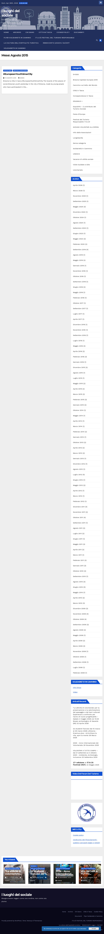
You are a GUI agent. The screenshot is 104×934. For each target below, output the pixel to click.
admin (21, 78)
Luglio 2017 (77, 314)
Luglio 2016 (77, 341)
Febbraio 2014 (78, 432)
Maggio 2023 (78, 239)
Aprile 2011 (77, 550)
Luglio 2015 (77, 378)
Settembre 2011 (79, 523)
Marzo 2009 (78, 646)
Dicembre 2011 (79, 507)
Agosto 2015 (78, 373)
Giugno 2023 (78, 233)
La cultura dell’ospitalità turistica (21, 43)
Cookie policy (78, 835)
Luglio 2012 (77, 475)
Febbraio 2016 (78, 357)
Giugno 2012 (78, 480)
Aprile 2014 (77, 421)
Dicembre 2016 (79, 325)
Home (6, 32)
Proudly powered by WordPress (12, 920)
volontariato (78, 170)
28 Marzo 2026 (38, 877)
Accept (94, 928)
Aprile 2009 (77, 641)
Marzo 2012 (77, 496)
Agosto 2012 (78, 469)
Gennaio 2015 (78, 405)
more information (81, 928)
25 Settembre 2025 (90, 877)
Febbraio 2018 (78, 298)
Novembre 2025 (79, 196)
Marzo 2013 (77, 453)
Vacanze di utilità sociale (83, 159)
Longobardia (78, 138)
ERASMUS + (78, 101)
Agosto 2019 (78, 255)
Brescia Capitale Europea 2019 (85, 80)
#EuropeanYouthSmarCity (17, 74)
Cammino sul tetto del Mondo (85, 85)
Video (75, 692)
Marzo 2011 (77, 555)
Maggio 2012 (78, 485)
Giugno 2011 (77, 539)
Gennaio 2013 (78, 458)
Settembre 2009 (79, 625)
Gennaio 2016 (78, 362)
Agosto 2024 (78, 223)
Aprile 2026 (77, 185)
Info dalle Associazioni (20, 70)
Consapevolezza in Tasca (83, 96)
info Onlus (77, 688)
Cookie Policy (63, 32)
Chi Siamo (29, 32)
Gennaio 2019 (78, 266)
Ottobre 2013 (78, 442)
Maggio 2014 (78, 416)
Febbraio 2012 (78, 501)
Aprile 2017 (77, 319)
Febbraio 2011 (78, 560)
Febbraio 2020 (79, 244)
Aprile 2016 (77, 351)
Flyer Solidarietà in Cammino (17, 38)
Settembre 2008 (79, 662)
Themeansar (38, 920)
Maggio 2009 (78, 635)
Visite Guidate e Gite (81, 165)
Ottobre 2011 (78, 517)
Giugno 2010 (78, 587)
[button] (97, 40)
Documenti (79, 32)
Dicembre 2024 (79, 212)
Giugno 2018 (78, 287)
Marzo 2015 (77, 394)
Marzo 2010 (77, 603)
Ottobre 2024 (78, 217)
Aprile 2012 (77, 491)
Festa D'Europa (79, 114)
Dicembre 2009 (79, 608)
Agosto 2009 (78, 630)
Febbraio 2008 (79, 673)
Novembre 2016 (79, 330)
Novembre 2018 (79, 271)
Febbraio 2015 (78, 400)
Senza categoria (79, 143)
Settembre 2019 (79, 250)
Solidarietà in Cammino (14, 48)
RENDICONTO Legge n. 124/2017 (56, 43)
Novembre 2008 (79, 651)
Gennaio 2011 (78, 566)
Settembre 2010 (79, 576)
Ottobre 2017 (78, 303)
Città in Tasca (45, 32)
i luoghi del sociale (17, 895)
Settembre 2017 (79, 308)
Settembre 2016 (79, 335)
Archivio (17, 32)
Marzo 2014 (77, 426)
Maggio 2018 (78, 292)
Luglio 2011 (77, 533)
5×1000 (76, 74)
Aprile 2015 (77, 389)
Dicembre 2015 (79, 367)
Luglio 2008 (77, 667)
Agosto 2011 (77, 528)
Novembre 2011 (79, 512)
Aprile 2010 (77, 598)
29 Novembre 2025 (64, 877)
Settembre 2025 (79, 201)
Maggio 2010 (78, 592)
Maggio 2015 (78, 383)
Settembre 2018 (79, 282)
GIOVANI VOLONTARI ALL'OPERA (86, 127)
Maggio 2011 (77, 544)
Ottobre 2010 (78, 571)
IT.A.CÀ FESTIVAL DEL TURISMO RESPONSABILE (54, 38)
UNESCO (76, 154)
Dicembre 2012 (79, 464)
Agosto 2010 (78, 582)
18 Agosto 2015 (11, 78)
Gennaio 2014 (78, 437)
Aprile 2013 (77, 448)
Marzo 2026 (77, 191)
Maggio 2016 (78, 346)
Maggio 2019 (78, 260)
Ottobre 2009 (78, 619)
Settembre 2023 (79, 228)
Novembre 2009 (79, 614)
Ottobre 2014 (78, 410)
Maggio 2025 (78, 207)
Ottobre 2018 (78, 276)
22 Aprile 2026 (12, 877)
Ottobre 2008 (78, 657)
